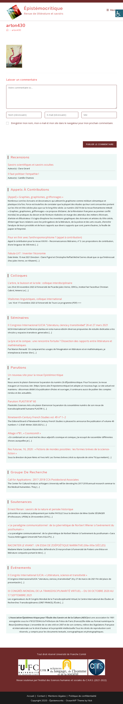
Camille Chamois (26, 177)
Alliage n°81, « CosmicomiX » (24, 433)
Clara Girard (24, 168)
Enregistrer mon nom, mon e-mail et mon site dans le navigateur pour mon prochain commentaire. (62, 123)
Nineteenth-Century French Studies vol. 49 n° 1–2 (37, 417)
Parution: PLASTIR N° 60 (22, 401)
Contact (41, 696)
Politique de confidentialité (82, 696)
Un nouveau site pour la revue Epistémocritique (35, 375)
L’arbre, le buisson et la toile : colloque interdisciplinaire (40, 283)
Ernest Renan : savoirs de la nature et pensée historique (40, 509)
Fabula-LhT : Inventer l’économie (27, 253)
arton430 (16, 30)
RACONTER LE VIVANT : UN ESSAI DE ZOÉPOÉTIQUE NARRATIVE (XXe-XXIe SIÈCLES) (56, 545)
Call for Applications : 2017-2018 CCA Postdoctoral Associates (43, 479)
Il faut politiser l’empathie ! (23, 174)
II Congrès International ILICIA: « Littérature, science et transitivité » (47, 575)
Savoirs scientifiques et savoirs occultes (30, 164)
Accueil (30, 696)
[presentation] (30, 135)
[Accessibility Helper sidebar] (119, 13)
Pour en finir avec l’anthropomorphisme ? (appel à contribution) (45, 237)
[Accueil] (7, 30)
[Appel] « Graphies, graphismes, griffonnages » (35, 197)
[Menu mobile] (112, 10)
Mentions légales (57, 696)
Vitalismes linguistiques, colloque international (35, 299)
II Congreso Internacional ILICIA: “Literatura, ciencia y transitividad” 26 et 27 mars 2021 (58, 325)
